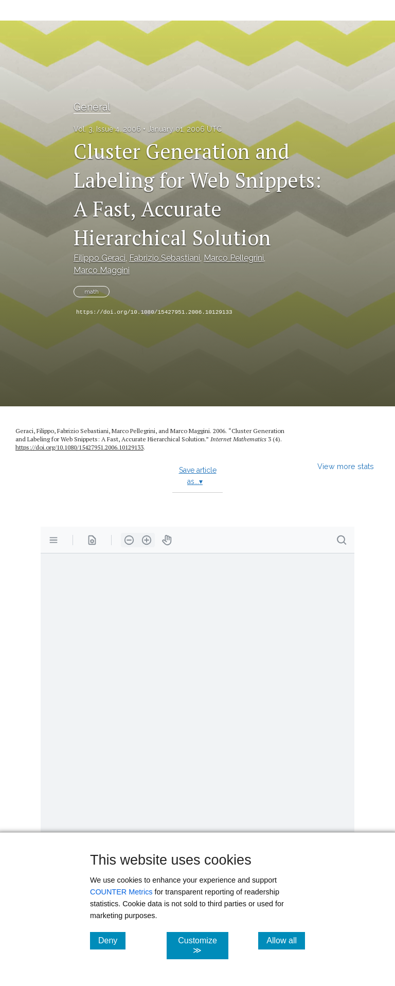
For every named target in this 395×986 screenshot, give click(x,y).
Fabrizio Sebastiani (164, 258)
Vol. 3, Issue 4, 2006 (107, 129)
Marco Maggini (102, 270)
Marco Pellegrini (234, 258)
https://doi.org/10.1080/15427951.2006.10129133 (154, 312)
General (92, 107)
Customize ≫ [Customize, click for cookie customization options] (203, 945)
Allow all (285, 940)
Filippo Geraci (99, 258)
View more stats (345, 466)
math (91, 291)
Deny (111, 940)
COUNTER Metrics (121, 892)
